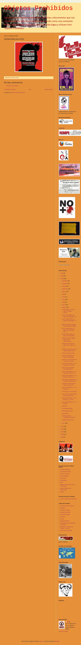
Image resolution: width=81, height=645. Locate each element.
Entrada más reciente (10, 89)
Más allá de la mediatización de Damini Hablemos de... (69, 380)
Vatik (68, 622)
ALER (61, 482)
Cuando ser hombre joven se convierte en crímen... (69, 360)
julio (63, 294)
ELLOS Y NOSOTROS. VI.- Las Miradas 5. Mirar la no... (69, 372)
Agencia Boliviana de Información (65, 489)
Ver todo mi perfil (63, 631)
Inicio (30, 89)
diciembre (65, 281)
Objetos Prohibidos (38, 8)
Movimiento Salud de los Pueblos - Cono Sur (66, 527)
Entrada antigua (49, 89)
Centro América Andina (66, 530)
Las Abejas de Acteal (65, 471)
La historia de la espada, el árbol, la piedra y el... (69, 384)
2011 (62, 429)
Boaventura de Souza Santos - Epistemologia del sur (69, 350)
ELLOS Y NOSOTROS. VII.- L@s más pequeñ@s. (68, 356)
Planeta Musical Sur (65, 512)
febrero (64, 307)
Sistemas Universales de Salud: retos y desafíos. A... (68, 345)
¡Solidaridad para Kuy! (68, 420)
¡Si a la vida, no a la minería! (69, 391)
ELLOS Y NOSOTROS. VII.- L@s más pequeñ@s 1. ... (69, 335)
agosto (64, 291)
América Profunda (65, 510)
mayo (63, 299)
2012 (62, 426)
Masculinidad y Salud (67, 411)
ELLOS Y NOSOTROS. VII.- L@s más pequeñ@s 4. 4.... (69, 315)
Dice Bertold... (65, 413)
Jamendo (62, 516)
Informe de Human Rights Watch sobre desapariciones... (68, 339)
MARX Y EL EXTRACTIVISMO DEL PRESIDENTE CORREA (69, 325)
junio (63, 297)
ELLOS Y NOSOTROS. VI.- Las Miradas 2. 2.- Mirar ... (69, 398)
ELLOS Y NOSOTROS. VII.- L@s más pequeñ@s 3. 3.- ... (69, 320)
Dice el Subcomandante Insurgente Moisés (68, 368)
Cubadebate (63, 480)
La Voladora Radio (65, 514)
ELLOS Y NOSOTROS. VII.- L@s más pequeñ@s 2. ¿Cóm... (68, 330)
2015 (62, 273)
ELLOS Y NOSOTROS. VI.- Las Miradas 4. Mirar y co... (69, 376)
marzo (64, 305)
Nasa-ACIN (63, 478)
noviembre (65, 283)
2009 (62, 434)
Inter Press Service (65, 474)
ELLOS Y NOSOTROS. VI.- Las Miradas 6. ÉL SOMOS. (69, 364)
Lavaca (62, 519)
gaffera (42, 641)
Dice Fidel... (65, 406)
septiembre (65, 289)
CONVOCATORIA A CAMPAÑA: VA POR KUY (68, 416)
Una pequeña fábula (67, 408)
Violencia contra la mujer (68, 353)
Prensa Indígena (64, 476)
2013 (62, 278)
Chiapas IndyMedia (65, 469)
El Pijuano (62, 508)
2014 (62, 276)
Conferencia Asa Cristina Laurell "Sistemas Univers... (68, 311)
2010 (62, 432)
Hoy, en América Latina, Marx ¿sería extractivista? (69, 394)
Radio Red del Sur (65, 521)
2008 (62, 437)
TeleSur (62, 492)
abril (63, 302)
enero (64, 423)
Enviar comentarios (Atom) (18, 92)
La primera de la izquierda (67, 506)
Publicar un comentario (12, 86)
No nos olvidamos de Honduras (68, 499)
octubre (64, 286)
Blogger (57, 641)
